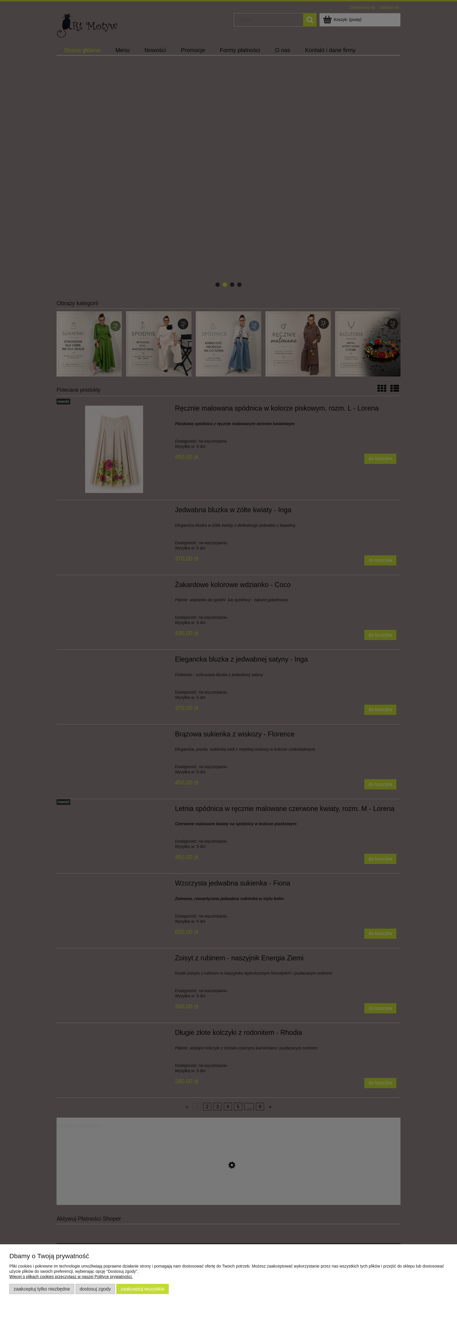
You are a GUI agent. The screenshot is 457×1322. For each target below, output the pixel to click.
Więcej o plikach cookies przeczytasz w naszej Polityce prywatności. (71, 1276)
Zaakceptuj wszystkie (142, 1288)
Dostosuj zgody (95, 1288)
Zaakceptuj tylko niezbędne (42, 1288)
